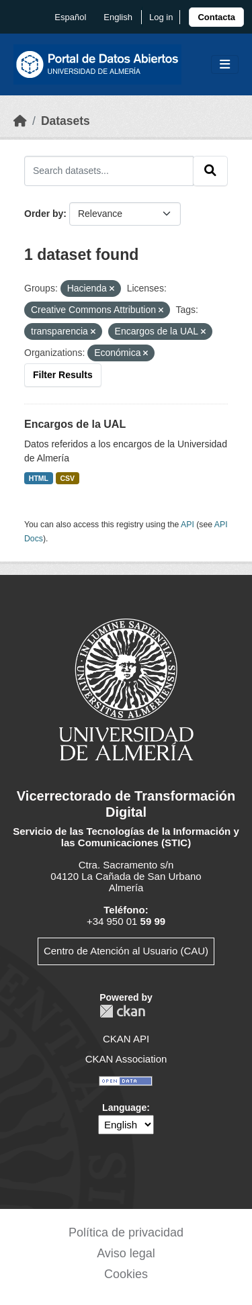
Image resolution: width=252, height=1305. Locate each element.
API (187, 524)
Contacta (216, 17)
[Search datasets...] (109, 170)
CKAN (122, 1011)
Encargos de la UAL (75, 424)
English (117, 17)
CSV (67, 478)
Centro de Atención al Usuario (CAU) (126, 950)
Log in (161, 17)
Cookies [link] (126, 1274)
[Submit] (210, 170)
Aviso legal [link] (126, 1253)
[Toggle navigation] (225, 65)
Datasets (65, 121)
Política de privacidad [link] (126, 1232)
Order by (43, 213)
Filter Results (63, 374)
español (70, 17)
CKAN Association (126, 1059)
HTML (38, 478)
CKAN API (126, 1038)
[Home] (20, 121)
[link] (216, 17)
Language (124, 1107)
